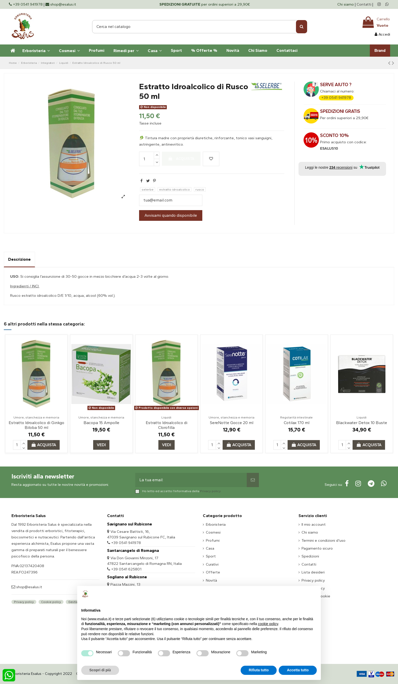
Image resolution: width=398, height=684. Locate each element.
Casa (210, 548)
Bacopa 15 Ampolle (101, 422)
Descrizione (19, 259)
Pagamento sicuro (317, 548)
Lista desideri (313, 572)
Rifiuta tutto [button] (259, 670)
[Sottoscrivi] (253, 480)
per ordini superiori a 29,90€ (204, 4)
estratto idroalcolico (174, 189)
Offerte (213, 572)
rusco (199, 189)
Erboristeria (216, 524)
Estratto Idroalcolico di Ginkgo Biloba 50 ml (36, 425)
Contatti (364, 4)
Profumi (213, 540)
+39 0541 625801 (126, 569)
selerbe (148, 189)
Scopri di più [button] (100, 670)
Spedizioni (310, 556)
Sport (211, 556)
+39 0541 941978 (336, 97)
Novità (211, 580)
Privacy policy (210, 491)
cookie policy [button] (268, 624)
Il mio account (314, 524)
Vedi (101, 444)
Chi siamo (346, 4)
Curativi (212, 564)
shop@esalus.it (28, 587)
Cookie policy (51, 602)
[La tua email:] (191, 480)
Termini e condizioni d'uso (323, 540)
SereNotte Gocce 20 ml (231, 422)
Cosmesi (213, 532)
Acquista (181, 158)
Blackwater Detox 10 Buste (361, 422)
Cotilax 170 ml (296, 422)
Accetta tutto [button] (298, 670)
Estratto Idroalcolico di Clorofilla (166, 425)
